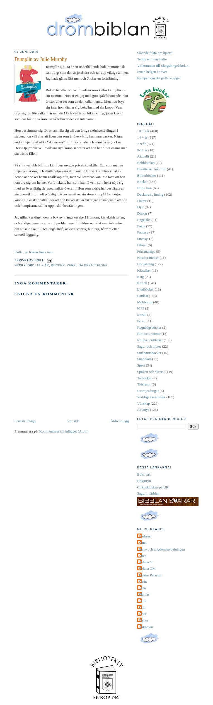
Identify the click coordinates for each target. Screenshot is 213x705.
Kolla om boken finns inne (33, 252)
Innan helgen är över (152, 72)
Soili (142, 607)
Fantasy (142, 232)
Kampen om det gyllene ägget (159, 78)
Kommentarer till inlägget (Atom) (64, 431)
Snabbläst (144, 359)
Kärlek (142, 283)
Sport (141, 365)
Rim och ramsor (149, 333)
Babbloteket (146, 163)
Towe (143, 614)
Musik (141, 315)
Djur (140, 207)
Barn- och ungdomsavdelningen (162, 549)
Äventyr (143, 409)
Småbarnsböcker (149, 353)
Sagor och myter (149, 346)
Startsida (73, 421)
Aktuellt (143, 156)
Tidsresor (144, 384)
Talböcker (144, 378)
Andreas (145, 536)
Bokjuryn (144, 481)
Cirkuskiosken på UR (152, 487)
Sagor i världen (148, 493)
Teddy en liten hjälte (152, 59)
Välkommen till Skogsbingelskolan (162, 65)
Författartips (146, 251)
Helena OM (147, 568)
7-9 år (141, 144)
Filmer (142, 245)
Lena (142, 588)
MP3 (140, 308)
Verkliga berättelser (87, 265)
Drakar (142, 213)
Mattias (144, 594)
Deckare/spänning (150, 194)
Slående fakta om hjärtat (155, 53)
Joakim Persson (150, 575)
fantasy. (142, 239)
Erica (142, 556)
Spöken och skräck (150, 372)
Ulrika (143, 620)
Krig (140, 277)
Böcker (58, 265)
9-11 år (142, 150)
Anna (142, 543)
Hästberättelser (148, 258)
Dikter (141, 201)
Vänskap (143, 403)
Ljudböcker (145, 289)
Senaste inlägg (24, 421)
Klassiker (144, 270)
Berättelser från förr (151, 169)
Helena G (145, 562)
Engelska (144, 220)
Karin (143, 581)
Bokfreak (144, 474)
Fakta (141, 226)
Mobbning (144, 302)
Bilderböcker (146, 175)
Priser (141, 321)
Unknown (146, 627)
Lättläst (142, 296)
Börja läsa (144, 188)
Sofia (142, 601)
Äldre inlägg (120, 421)
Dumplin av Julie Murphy (40, 59)
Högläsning (145, 264)
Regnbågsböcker (149, 327)
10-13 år (143, 131)
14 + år (43, 265)
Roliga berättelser (150, 340)
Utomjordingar (148, 391)
